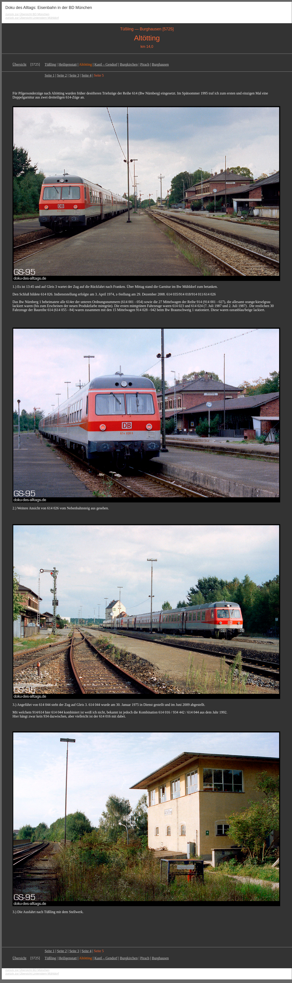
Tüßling (50, 64)
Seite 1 (49, 75)
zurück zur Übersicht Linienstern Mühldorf (32, 17)
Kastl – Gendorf (105, 64)
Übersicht (19, 64)
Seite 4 (86, 75)
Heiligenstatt (67, 64)
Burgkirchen (129, 64)
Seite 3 (74, 75)
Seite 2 (62, 75)
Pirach (144, 64)
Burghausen (160, 64)
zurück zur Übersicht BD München (27, 14)
